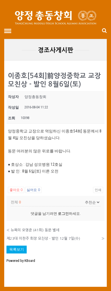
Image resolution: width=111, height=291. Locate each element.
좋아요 (16, 190)
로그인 (63, 213)
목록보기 (16, 249)
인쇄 (98, 190)
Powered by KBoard (20, 261)
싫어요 (33, 190)
